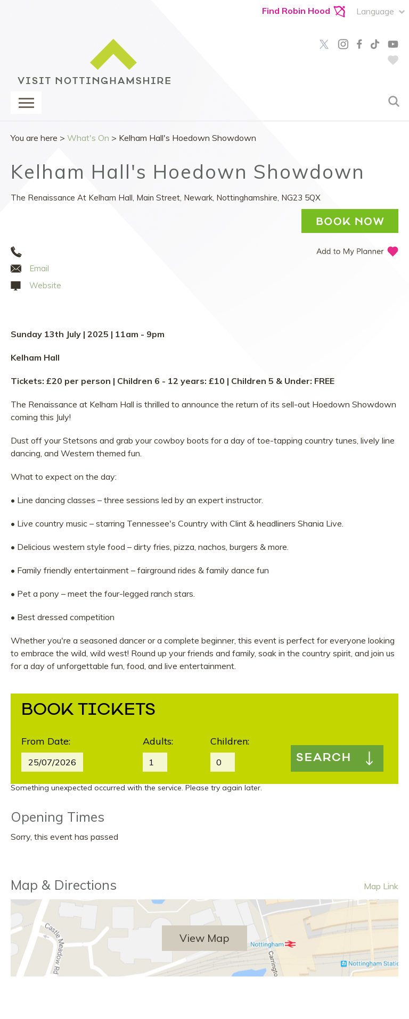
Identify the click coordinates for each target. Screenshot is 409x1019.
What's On (88, 137)
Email (39, 268)
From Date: (45, 741)
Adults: (158, 741)
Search (323, 758)
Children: (229, 741)
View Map (204, 938)
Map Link (381, 886)
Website (45, 285)
